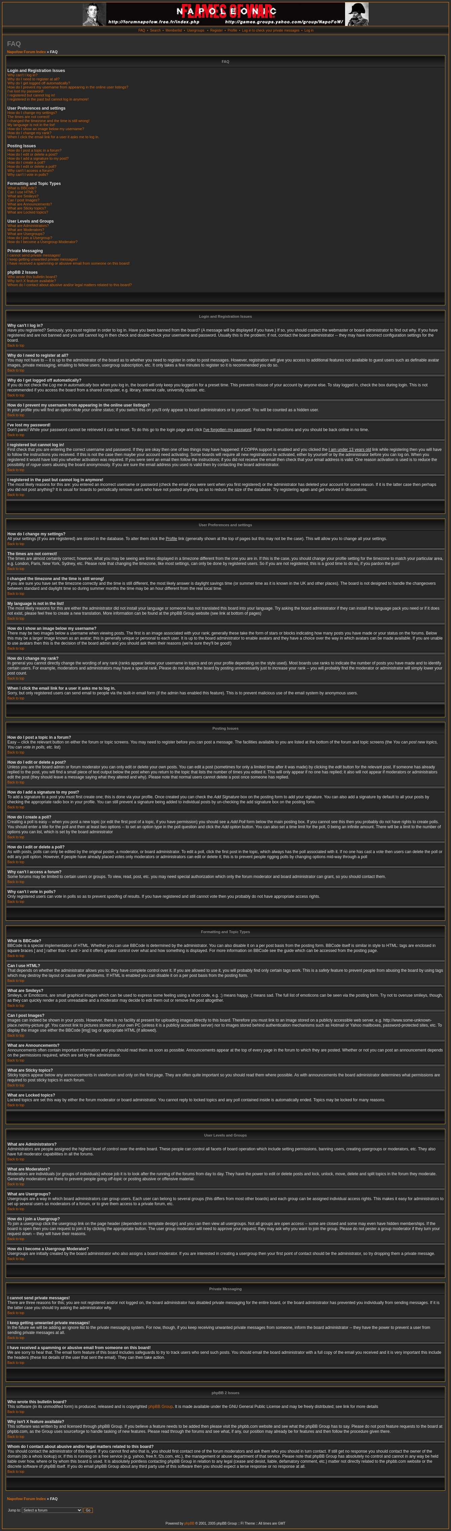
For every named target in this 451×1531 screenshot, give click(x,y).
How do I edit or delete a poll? (32, 166)
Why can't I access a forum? (30, 170)
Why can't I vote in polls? (27, 175)
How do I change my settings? (32, 113)
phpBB (189, 1523)
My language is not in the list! (31, 125)
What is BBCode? (22, 188)
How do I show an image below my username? (45, 129)
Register (216, 30)
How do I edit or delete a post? (32, 154)
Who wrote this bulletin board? (32, 277)
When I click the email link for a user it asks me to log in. (53, 137)
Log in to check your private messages (271, 30)
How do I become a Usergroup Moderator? (42, 242)
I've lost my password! (25, 91)
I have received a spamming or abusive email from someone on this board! (68, 263)
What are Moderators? (25, 230)
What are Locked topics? (27, 212)
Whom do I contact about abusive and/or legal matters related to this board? (69, 285)
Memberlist (173, 30)
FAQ (141, 30)
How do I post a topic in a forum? (34, 150)
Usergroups (195, 30)
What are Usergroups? (26, 234)
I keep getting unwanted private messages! (42, 259)
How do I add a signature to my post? (38, 158)
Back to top (15, 345)
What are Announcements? (29, 204)
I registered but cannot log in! (31, 95)
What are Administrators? (28, 226)
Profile (232, 30)
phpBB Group (160, 1406)
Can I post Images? (23, 200)
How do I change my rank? (29, 133)
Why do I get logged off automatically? (38, 83)
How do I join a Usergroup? (29, 238)
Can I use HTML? (21, 192)
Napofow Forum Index (26, 52)
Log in (308, 30)
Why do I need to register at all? (33, 79)
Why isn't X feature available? (31, 281)
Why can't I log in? (22, 75)
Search (155, 30)
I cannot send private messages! (34, 255)
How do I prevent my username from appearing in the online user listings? (67, 87)
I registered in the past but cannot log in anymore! (48, 99)
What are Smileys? (22, 196)
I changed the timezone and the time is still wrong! (48, 121)
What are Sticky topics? (26, 208)
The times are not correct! (28, 117)
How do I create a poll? (26, 162)
